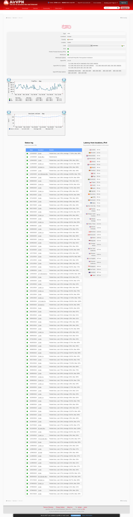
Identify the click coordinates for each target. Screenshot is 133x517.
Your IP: (84, 3)
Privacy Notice (60, 507)
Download (25, 8)
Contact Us (125, 8)
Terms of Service (48, 507)
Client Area (58, 8)
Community (46, 8)
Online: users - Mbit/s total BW (61, 2)
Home (7, 8)
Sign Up (123, 2)
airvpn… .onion (82, 507)
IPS (84, 509)
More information (87, 515)
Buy (15, 8)
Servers (35, 8)
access (97, 3)
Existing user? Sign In (111, 3)
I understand (76, 515)
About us (69, 507)
